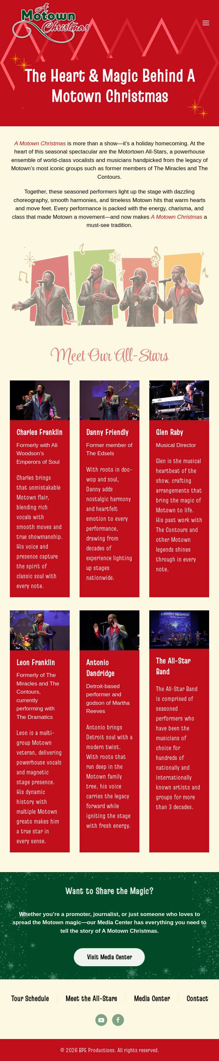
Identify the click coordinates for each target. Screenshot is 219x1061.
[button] (206, 23)
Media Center (152, 1000)
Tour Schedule (30, 1000)
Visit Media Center (107, 957)
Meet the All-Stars (91, 1000)
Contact (197, 1000)
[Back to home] (51, 23)
